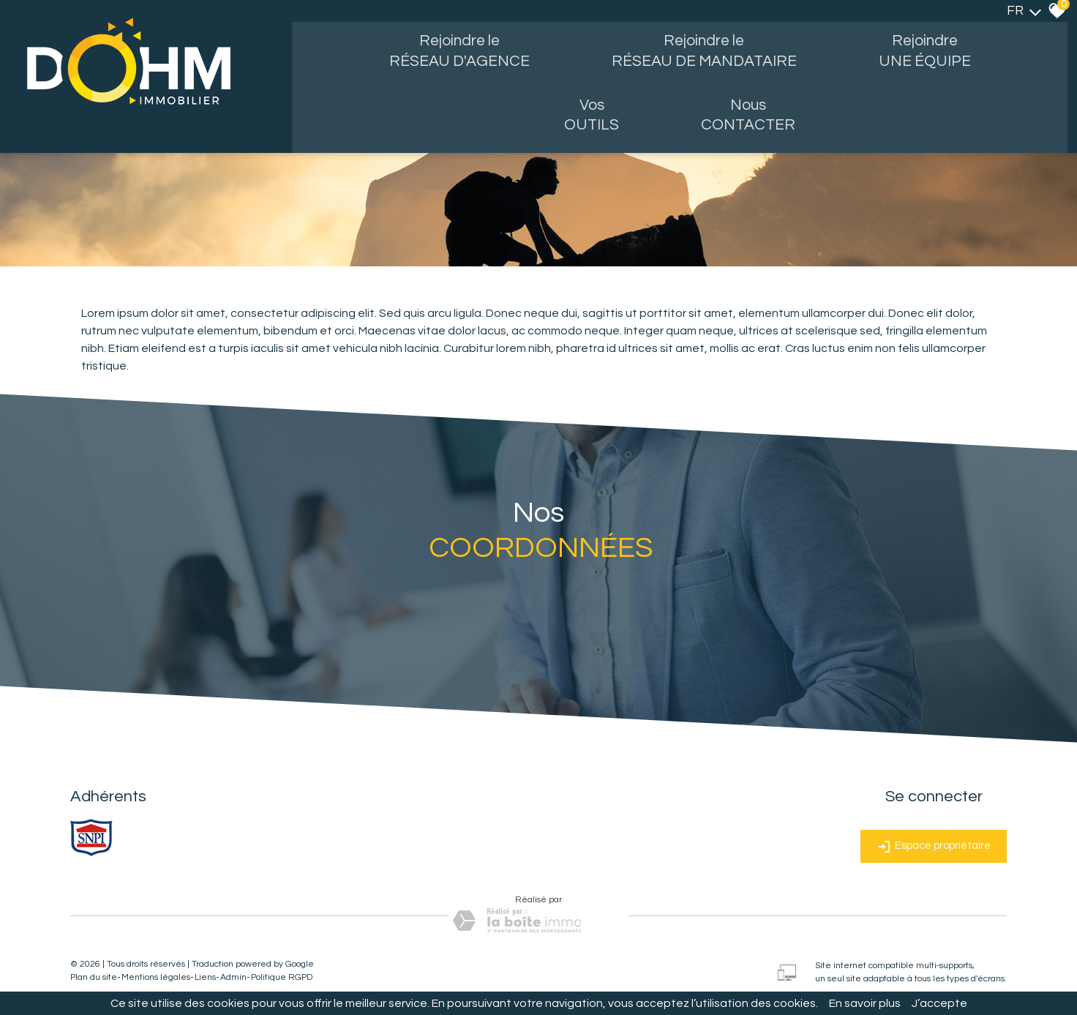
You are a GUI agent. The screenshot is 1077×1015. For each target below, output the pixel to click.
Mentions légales (155, 971)
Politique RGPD (281, 971)
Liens (205, 971)
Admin (233, 971)
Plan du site (93, 971)
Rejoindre (935, 53)
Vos (593, 118)
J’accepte (939, 1003)
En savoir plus (865, 1003)
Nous (756, 118)
